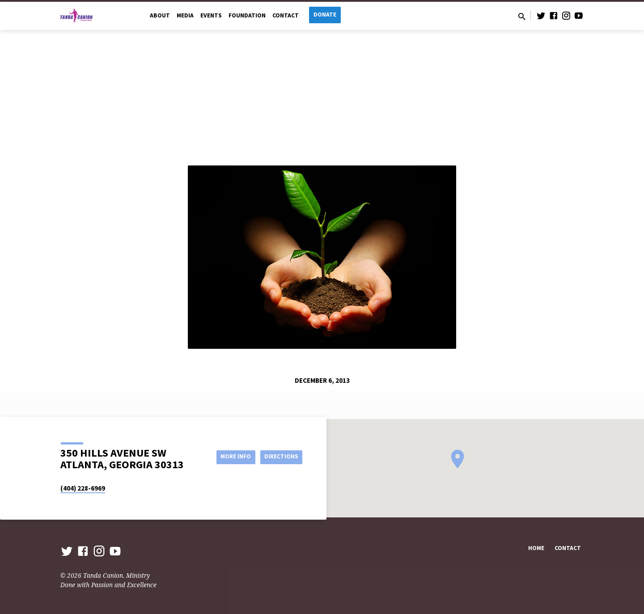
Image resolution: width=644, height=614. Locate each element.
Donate (325, 14)
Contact (285, 15)
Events (211, 15)
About (160, 15)
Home (536, 548)
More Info (230, 457)
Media (185, 15)
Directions (280, 457)
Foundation (247, 15)
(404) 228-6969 (82, 488)
